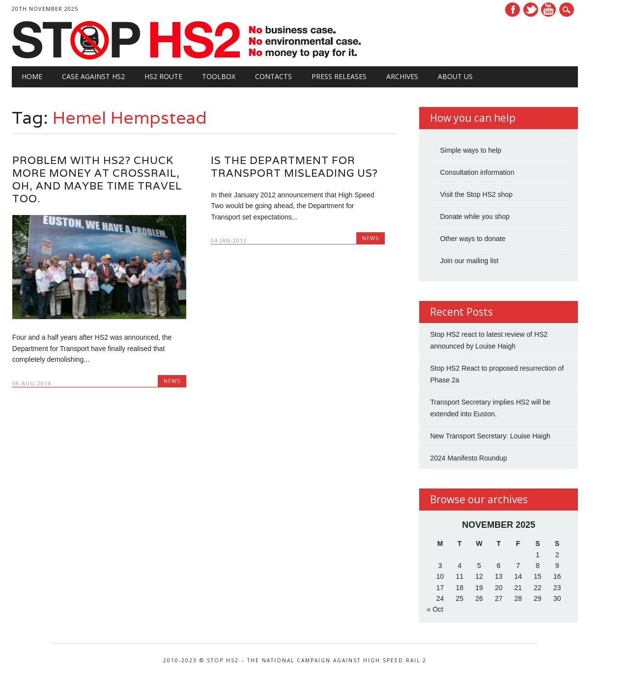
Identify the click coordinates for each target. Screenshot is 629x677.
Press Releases (339, 76)
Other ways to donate (472, 239)
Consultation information (477, 172)
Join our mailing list (469, 261)
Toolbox (218, 76)
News (172, 380)
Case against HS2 (93, 76)
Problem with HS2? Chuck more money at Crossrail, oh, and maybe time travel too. (97, 179)
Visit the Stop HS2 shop (476, 194)
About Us (455, 76)
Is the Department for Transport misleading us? (294, 167)
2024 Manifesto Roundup (468, 458)
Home (32, 76)
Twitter (530, 9)
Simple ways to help (470, 150)
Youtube (548, 9)
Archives (402, 76)
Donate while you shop (475, 216)
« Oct (435, 609)
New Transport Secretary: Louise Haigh (490, 436)
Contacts (273, 76)
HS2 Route (163, 76)
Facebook (512, 9)
